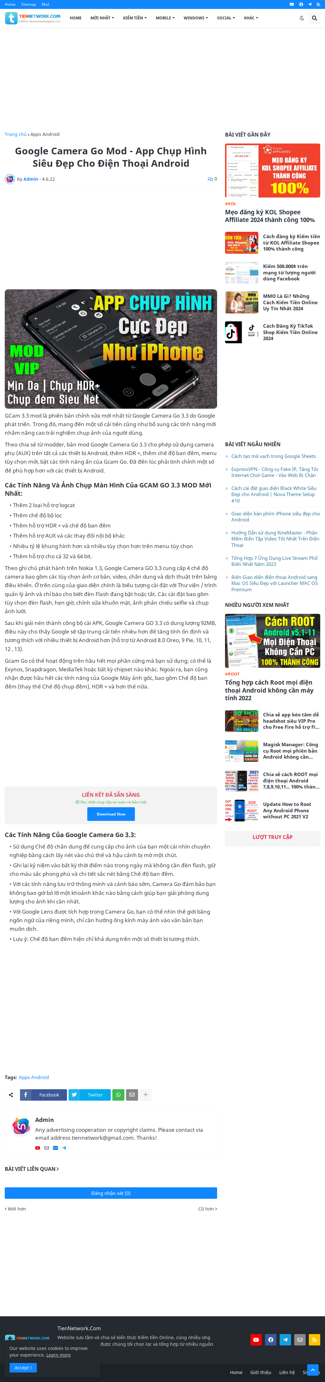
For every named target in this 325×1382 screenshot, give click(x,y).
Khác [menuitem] (249, 18)
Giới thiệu (260, 1372)
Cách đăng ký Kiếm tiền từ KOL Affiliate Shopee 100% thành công (291, 242)
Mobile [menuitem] (163, 18)
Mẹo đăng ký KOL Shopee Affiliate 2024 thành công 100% (270, 216)
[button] (302, 18)
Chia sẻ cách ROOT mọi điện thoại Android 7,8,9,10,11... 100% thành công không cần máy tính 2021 (291, 780)
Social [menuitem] (224, 18)
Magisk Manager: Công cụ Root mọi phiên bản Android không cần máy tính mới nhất (290, 750)
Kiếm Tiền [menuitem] (133, 18)
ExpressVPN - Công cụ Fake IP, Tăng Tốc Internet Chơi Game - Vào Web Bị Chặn (275, 472)
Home (10, 4)
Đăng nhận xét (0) (110, 1193)
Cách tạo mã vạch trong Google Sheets (273, 456)
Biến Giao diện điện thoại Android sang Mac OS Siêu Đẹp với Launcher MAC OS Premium (274, 583)
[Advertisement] (162, 79)
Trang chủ (16, 134)
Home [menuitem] (76, 18)
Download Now (111, 814)
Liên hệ (287, 1372)
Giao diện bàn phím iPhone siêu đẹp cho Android (275, 516)
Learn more (58, 1355)
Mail (45, 4)
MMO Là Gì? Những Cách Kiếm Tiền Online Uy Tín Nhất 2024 (290, 302)
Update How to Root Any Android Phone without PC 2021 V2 (287, 810)
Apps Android (45, 134)
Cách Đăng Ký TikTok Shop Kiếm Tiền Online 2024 (290, 332)
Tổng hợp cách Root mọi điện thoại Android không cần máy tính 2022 (269, 690)
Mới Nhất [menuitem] (100, 18)
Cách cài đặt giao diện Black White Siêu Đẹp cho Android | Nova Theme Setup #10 (273, 494)
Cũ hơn (206, 1209)
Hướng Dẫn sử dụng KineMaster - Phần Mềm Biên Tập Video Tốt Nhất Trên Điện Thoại (275, 538)
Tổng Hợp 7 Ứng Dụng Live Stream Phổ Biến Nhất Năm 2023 (274, 561)
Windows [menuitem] (194, 18)
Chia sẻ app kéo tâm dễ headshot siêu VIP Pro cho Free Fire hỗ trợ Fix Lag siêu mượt (291, 721)
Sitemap (28, 4)
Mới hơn (17, 1209)
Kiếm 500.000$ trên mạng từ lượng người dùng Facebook (289, 272)
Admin (44, 1120)
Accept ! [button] (23, 1368)
